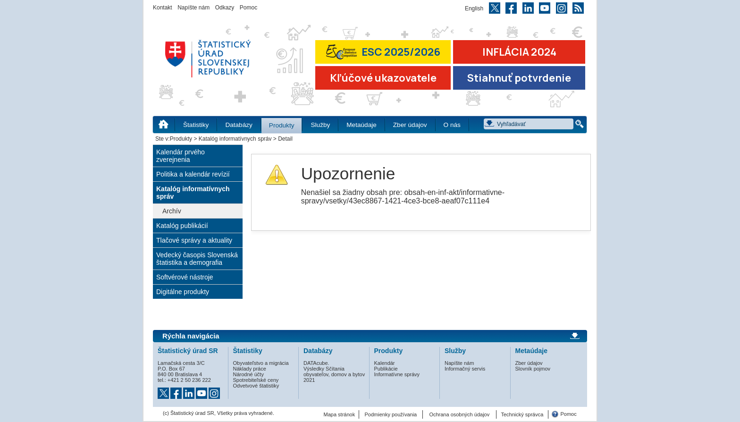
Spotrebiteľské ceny (256, 380)
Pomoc (248, 7)
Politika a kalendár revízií (193, 174)
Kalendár (384, 363)
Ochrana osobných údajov (459, 414)
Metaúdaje (361, 124)
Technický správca (522, 414)
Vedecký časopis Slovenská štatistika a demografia (197, 258)
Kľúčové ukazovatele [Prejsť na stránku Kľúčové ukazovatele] (383, 78)
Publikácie (386, 368)
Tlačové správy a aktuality (194, 240)
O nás (452, 124)
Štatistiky (196, 124)
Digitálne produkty (182, 291)
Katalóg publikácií (182, 225)
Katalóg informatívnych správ (235, 138)
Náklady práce (249, 368)
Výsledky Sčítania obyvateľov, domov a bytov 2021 (334, 374)
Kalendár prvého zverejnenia (180, 155)
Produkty (281, 125)
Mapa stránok (339, 414)
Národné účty (248, 374)
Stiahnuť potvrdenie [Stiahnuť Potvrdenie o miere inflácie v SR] (519, 78)
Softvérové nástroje (184, 277)
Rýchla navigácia (190, 336)
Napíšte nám (193, 7)
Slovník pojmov (533, 368)
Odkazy (225, 7)
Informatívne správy (397, 374)
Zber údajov (410, 124)
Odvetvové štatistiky (256, 385)
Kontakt (162, 7)
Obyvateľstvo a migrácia (261, 363)
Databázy (238, 124)
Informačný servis (465, 368)
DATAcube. (316, 363)
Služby (320, 124)
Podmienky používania (391, 414)
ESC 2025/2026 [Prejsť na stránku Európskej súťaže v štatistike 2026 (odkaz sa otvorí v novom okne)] (383, 51)
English (474, 8)
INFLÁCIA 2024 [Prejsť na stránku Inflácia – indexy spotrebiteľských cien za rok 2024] (519, 52)
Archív (171, 211)
